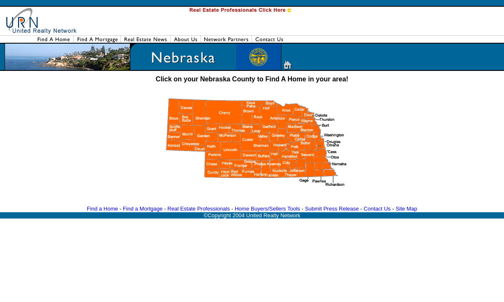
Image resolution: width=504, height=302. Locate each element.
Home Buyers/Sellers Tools (267, 209)
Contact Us (377, 209)
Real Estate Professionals (198, 209)
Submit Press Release (332, 209)
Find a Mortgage (143, 209)
